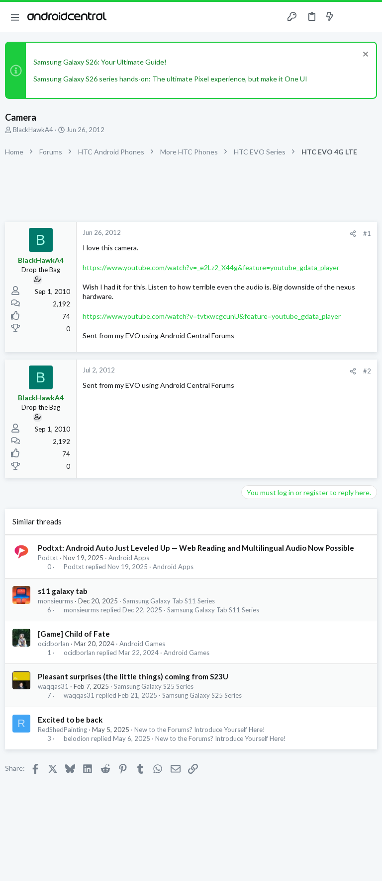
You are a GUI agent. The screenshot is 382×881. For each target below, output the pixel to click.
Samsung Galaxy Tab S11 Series (169, 601)
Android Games (142, 644)
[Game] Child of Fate (74, 633)
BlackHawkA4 (33, 130)
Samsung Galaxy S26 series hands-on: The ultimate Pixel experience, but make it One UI (170, 78)
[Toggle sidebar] (349, 16)
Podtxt (48, 558)
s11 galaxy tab (63, 591)
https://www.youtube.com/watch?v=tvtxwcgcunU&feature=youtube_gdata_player (212, 316)
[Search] (368, 17)
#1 (367, 233)
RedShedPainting (62, 730)
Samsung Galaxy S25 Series (153, 686)
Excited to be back (70, 719)
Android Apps (128, 558)
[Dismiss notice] (364, 55)
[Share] (353, 233)
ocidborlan (53, 644)
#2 (367, 371)
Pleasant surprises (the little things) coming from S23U (133, 676)
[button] (15, 16)
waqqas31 (53, 686)
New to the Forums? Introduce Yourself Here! (199, 730)
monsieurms (55, 601)
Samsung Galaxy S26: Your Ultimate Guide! (100, 62)
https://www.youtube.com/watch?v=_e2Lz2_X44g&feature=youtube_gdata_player (211, 267)
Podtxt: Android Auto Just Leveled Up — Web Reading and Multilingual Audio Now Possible (196, 547)
